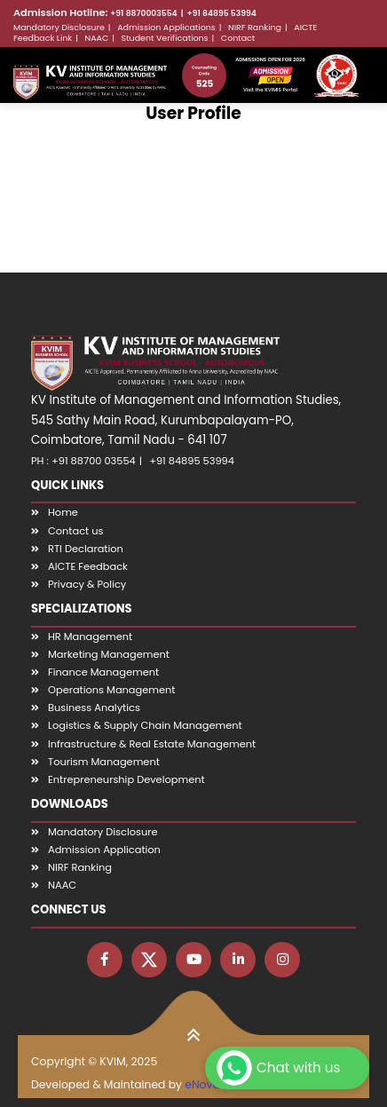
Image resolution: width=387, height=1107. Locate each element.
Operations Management (111, 690)
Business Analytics (94, 707)
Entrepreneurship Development (126, 779)
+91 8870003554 (144, 13)
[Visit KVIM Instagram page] (282, 959)
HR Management (90, 636)
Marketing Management (109, 654)
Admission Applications (166, 27)
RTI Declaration (85, 549)
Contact (238, 37)
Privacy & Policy (87, 584)
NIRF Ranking (254, 27)
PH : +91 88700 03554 (83, 461)
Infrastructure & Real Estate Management (152, 744)
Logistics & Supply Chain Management (145, 725)
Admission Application (104, 849)
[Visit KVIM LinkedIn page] (238, 959)
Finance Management (103, 672)
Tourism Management (104, 762)
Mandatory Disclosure (59, 27)
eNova (202, 1084)
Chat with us (276, 1068)
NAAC (97, 37)
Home (63, 512)
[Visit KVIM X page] (149, 959)
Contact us (75, 531)
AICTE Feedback (88, 566)
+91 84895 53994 (222, 13)
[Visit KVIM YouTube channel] (193, 959)
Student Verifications (165, 37)
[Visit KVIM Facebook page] (104, 959)
